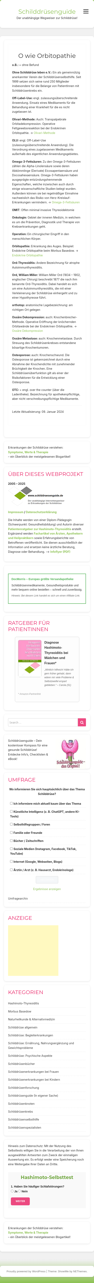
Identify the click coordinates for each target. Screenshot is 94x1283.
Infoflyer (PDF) (60, 551)
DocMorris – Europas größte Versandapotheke (42, 579)
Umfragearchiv (18, 898)
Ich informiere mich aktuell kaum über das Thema (47, 803)
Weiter (20, 1201)
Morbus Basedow (19, 1011)
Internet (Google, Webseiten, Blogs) (37, 861)
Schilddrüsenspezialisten (24, 1127)
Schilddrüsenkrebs (20, 1111)
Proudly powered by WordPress (26, 1271)
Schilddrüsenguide (47, 11)
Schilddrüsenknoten (21, 1103)
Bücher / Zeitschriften (28, 841)
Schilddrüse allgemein (22, 1027)
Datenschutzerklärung (41, 512)
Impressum (15, 512)
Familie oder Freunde (27, 832)
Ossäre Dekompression (27, 330)
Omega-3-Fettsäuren (66, 202)
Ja (14, 1191)
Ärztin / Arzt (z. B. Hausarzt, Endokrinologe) (43, 870)
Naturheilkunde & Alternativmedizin (31, 1019)
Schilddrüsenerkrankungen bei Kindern (34, 1079)
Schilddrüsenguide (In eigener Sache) (33, 1095)
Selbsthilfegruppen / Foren (31, 824)
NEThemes (80, 1271)
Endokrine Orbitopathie (27, 255)
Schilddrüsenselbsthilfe (23, 1119)
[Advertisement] (33, 950)
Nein (23, 1191)
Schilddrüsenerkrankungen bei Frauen (33, 1071)
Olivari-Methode (44, 133)
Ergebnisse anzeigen (47, 889)
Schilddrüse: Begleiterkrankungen (30, 1035)
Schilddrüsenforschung (23, 1087)
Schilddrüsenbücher (21, 1063)
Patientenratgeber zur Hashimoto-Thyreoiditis (39, 529)
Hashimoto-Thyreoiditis (23, 1003)
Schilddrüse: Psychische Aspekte (30, 1055)
